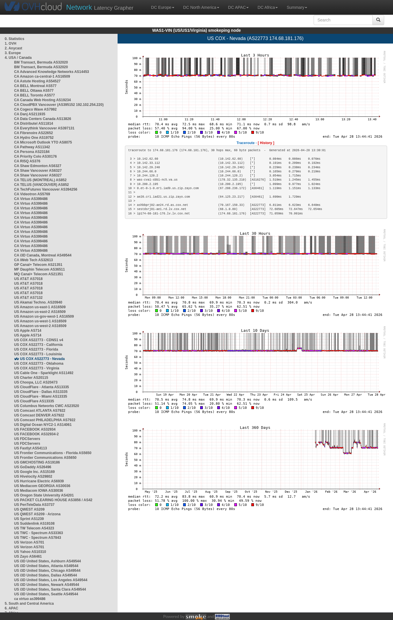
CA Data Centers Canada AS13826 (42, 119)
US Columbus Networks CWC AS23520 (46, 406)
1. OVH (10, 43)
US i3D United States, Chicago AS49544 (47, 571)
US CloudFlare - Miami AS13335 (40, 396)
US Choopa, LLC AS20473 (36, 382)
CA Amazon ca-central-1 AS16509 (42, 76)
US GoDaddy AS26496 (32, 467)
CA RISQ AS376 (27, 161)
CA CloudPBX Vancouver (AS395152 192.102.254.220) (58, 105)
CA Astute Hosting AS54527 (37, 81)
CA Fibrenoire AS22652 (33, 133)
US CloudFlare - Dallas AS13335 (41, 392)
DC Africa (267, 7)
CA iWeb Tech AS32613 (33, 260)
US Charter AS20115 (31, 378)
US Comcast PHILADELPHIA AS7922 (45, 420)
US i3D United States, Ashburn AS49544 (47, 561)
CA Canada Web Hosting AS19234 (42, 100)
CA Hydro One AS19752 (34, 138)
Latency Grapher (99, 7)
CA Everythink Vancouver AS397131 (44, 128)
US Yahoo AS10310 (30, 552)
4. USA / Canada (18, 58)
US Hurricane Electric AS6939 (39, 481)
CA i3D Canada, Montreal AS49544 (42, 255)
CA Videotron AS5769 (32, 194)
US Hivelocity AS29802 (33, 476)
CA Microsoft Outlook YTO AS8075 (43, 142)
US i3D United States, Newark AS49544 (46, 585)
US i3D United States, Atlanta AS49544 (46, 566)
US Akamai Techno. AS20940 (38, 302)
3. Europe (13, 53)
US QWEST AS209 (29, 509)
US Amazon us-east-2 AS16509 (40, 312)
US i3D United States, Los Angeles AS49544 (50, 580)
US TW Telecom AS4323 (34, 528)
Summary (297, 7)
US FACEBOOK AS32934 (35, 429)
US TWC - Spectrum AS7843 (37, 538)
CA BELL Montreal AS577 (35, 86)
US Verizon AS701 (29, 542)
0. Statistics (14, 39)
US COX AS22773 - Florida (36, 349)
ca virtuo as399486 (30, 599)
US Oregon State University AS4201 (44, 495)
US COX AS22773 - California (38, 345)
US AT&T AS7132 (28, 298)
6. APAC (11, 608)
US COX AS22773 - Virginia (36, 368)
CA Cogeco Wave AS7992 (35, 109)
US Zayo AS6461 (28, 556)
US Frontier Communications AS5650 (45, 458)
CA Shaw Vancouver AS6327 (38, 171)
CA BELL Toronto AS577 (34, 95)
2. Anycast (13, 48)
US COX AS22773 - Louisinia (38, 354)
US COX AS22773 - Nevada (42, 359)
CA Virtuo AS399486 (31, 199)
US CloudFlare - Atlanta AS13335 (41, 387)
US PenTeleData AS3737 (34, 505)
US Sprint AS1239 (29, 519)
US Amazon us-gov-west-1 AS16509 (44, 316)
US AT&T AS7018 (28, 279)
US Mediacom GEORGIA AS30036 (42, 486)
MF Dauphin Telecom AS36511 (39, 269)
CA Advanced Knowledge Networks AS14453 (51, 72)
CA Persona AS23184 (32, 152)
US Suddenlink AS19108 (34, 523)
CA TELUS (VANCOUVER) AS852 (41, 185)
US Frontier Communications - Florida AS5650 (52, 453)
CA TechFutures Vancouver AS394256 (45, 189)
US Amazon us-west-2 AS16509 (40, 326)
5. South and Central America (29, 603)
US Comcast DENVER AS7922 (39, 415)
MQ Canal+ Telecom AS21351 (38, 274)
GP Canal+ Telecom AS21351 (38, 265)
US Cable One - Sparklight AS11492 (43, 373)
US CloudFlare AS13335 (34, 401)
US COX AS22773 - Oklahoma (38, 363)
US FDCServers (27, 439)
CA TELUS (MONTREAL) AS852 (40, 180)
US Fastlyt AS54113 (30, 448)
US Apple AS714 (27, 331)
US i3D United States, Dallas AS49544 (45, 575)
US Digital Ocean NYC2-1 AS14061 (43, 425)
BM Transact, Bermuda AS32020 (41, 62)
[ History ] (266, 143)
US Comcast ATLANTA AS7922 (39, 411)
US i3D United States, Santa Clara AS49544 (50, 589)
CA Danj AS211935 (29, 114)
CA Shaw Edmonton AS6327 (37, 166)
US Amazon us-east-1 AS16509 (40, 307)
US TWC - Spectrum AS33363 (38, 533)
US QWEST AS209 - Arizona (37, 514)
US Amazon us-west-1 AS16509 (40, 321)
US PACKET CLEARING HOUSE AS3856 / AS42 (53, 500)
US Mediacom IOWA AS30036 (38, 491)
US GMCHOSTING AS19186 (37, 462)
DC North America (201, 7)
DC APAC (238, 7)
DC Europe (162, 7)
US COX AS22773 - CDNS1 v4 (38, 340)
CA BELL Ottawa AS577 (33, 91)
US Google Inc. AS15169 (34, 472)
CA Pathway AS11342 (32, 147)
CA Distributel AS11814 (33, 123)
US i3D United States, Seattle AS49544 (46, 594)
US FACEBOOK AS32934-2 (36, 434)
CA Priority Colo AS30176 (35, 156)
